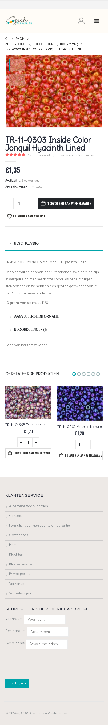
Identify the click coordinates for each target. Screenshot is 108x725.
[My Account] (81, 21)
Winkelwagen (20, 593)
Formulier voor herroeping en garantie (39, 525)
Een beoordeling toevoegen (78, 155)
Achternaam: (15, 631)
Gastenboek (19, 535)
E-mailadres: (36, 644)
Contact (15, 515)
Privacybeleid (19, 574)
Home (13, 545)
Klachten (16, 554)
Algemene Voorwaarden (28, 506)
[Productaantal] (19, 203)
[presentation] (45, 662)
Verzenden (17, 583)
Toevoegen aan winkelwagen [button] (32, 453)
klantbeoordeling (41, 155)
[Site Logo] (19, 21)
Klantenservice (20, 564)
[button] (97, 20)
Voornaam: (14, 618)
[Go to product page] (28, 402)
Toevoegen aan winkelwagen (69, 203)
